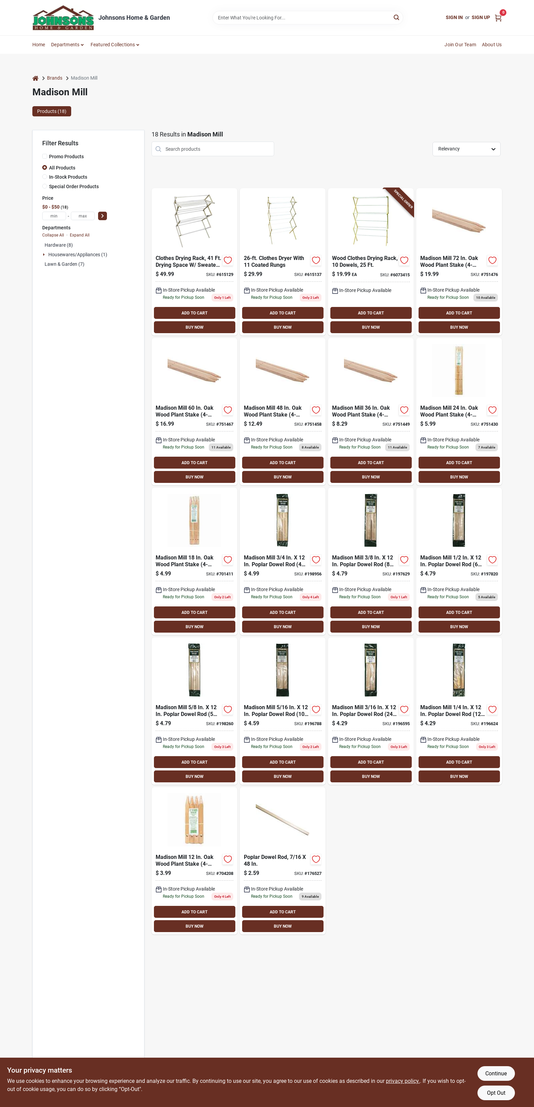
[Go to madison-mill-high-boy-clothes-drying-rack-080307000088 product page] (283, 262)
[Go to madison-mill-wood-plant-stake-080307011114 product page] (459, 262)
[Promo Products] (44, 156)
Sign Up (481, 17)
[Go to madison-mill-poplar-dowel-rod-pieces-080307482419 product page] (371, 711)
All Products (62, 167)
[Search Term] (308, 18)
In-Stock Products (68, 177)
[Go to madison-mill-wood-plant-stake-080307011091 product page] (283, 411)
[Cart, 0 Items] (498, 17)
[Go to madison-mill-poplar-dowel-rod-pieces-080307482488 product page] (194, 711)
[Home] (35, 78)
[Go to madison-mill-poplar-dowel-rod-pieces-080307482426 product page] (459, 711)
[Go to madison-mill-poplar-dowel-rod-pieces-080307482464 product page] (459, 561)
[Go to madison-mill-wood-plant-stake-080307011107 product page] (194, 411)
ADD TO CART (194, 313)
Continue (496, 1073)
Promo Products (66, 156)
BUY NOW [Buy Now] (195, 327)
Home (38, 44)
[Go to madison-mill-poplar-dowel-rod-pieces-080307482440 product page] (371, 561)
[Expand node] (44, 254)
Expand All (80, 235)
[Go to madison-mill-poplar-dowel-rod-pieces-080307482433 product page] (283, 711)
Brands (54, 78)
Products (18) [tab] (51, 111)
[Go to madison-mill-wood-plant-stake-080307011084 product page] (371, 411)
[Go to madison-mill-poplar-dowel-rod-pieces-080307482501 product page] (283, 561)
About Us (492, 44)
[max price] (83, 216)
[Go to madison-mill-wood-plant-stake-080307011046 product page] (194, 860)
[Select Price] (102, 216)
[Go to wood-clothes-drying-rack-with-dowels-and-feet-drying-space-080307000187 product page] (371, 262)
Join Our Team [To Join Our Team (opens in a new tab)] (460, 44)
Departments (65, 44)
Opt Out (496, 1093)
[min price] (54, 216)
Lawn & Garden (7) (64, 264)
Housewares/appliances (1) (77, 254)
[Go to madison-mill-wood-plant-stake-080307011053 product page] (194, 561)
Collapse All (53, 235)
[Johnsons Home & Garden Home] (63, 18)
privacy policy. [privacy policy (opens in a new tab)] (403, 1081)
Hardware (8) (59, 245)
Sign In (454, 17)
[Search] (397, 17)
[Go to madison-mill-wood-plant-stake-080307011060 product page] (459, 411)
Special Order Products (74, 186)
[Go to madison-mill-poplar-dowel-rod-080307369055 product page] (283, 860)
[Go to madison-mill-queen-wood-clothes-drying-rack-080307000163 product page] (194, 262)
